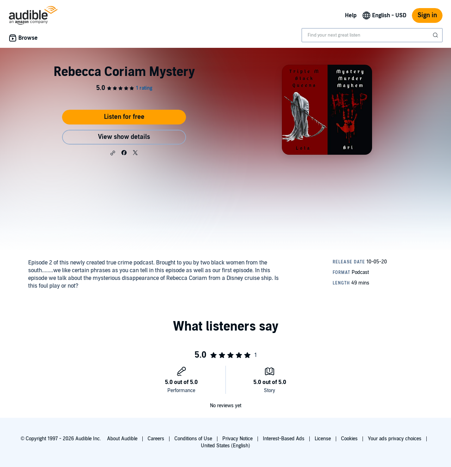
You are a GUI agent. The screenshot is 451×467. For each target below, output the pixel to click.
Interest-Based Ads (283, 439)
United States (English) (225, 446)
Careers (156, 439)
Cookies (349, 439)
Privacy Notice (237, 439)
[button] (113, 153)
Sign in (427, 15)
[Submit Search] (436, 35)
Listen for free (124, 117)
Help (351, 15)
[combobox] (372, 35)
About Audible (122, 439)
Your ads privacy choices (394, 439)
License (323, 439)
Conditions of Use (193, 439)
